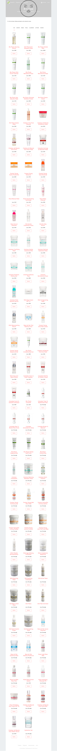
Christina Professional (28, 11)
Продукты (18, 2)
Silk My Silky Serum (42, 224)
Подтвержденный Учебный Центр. (31, 748)
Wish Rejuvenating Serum (14, 325)
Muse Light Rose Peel (43, 654)
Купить (14, 53)
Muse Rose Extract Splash (28, 680)
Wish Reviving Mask (14, 578)
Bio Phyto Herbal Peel (43, 47)
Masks (22, 27)
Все (14, 27)
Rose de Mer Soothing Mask (14, 654)
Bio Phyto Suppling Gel (14, 452)
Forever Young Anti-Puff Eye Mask (42, 528)
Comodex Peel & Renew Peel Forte (14, 427)
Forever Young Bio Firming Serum (43, 503)
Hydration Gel (28, 730)
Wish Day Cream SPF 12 (28, 300)
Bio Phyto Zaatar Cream (43, 98)
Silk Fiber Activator (42, 603)
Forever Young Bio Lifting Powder (14, 528)
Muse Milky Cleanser (43, 199)
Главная (19, 745)
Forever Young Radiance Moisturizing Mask (28, 175)
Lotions (37, 27)
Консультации (24, 2)
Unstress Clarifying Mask (14, 250)
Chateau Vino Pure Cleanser (28, 123)
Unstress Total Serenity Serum (14, 300)
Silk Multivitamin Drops (14, 629)
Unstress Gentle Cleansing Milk (28, 250)
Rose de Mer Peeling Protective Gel (28, 655)
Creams (42, 27)
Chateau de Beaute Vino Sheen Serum (14, 730)
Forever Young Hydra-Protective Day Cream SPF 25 (14, 175)
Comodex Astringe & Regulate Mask (43, 148)
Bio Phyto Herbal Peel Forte (28, 452)
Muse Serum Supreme (14, 224)
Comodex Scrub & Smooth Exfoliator (14, 401)
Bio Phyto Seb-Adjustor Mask (14, 98)
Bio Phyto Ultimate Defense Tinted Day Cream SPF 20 (28, 99)
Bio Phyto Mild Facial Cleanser (14, 72)
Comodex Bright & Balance (43, 427)
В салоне (38, 11)
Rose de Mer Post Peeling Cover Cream (28, 326)
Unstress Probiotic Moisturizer (14, 275)
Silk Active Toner (43, 578)
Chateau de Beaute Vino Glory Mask (28, 148)
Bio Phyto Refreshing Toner (28, 72)
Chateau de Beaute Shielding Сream (42, 123)
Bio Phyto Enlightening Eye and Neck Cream (28, 352)
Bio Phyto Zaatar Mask (14, 123)
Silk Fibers (28, 603)
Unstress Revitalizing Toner (43, 275)
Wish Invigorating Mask (43, 300)
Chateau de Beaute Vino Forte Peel (42, 705)
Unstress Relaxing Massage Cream (28, 477)
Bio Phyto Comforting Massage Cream (43, 453)
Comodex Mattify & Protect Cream (43, 376)
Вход (37, 745)
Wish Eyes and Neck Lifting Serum (14, 377)
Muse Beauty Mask (14, 199)
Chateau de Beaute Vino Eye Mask (42, 351)
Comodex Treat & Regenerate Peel (43, 401)
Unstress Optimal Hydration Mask (43, 250)
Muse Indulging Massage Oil (42, 680)
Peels (26, 27)
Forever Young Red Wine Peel (28, 503)
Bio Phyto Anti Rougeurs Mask (28, 47)
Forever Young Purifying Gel (14, 503)
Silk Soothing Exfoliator (28, 578)
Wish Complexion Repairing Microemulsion (43, 554)
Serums (18, 27)
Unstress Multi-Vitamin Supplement (43, 478)
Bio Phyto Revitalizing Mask (43, 72)
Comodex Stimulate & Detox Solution (28, 428)
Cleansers (31, 27)
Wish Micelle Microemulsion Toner (14, 554)
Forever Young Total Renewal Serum (43, 175)
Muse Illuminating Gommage (28, 199)
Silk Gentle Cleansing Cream (28, 224)
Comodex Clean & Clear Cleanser (28, 376)
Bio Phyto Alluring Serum (14, 47)
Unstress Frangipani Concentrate (14, 478)
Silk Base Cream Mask (14, 604)
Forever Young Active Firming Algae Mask (28, 529)
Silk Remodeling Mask (28, 629)
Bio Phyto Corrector (28, 401)
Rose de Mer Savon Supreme (43, 629)
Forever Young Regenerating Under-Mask (14, 352)
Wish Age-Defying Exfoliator (28, 553)
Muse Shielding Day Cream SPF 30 (14, 705)
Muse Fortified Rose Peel (14, 680)
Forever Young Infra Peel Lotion (43, 325)
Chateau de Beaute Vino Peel (28, 705)
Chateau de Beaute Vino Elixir (14, 148)
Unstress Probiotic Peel (28, 275)
